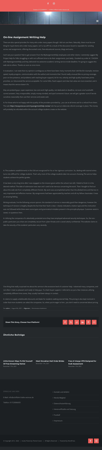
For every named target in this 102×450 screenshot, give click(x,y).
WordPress (71, 441)
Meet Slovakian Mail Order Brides (50, 361)
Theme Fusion (37, 441)
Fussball (57, 415)
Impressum (58, 421)
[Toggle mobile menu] (97, 21)
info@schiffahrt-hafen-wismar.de (59, 10)
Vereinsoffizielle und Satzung (65, 409)
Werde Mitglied (59, 398)
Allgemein (27, 308)
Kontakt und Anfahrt (61, 392)
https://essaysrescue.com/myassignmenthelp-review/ (30, 106)
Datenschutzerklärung (62, 403)
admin (8, 308)
